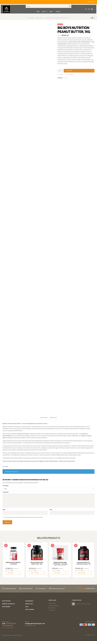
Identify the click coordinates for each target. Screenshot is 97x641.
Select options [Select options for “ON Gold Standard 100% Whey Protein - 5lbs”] (35, 572)
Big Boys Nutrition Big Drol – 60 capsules (13, 563)
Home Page (31, 17)
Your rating (6, 485)
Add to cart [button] (11, 572)
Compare (61, 74)
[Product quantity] (60, 70)
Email (51, 509)
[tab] (44, 418)
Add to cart (69, 70)
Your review (6, 492)
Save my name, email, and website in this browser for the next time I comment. (23, 517)
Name (4, 509)
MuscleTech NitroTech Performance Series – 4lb (83, 563)
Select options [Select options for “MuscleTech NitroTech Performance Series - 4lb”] (81, 572)
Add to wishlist (70, 74)
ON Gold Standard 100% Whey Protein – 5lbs (36, 563)
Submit (7, 522)
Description (44, 417)
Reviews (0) (53, 417)
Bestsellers (39, 17)
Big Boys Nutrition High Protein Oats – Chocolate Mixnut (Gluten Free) (60, 564)
